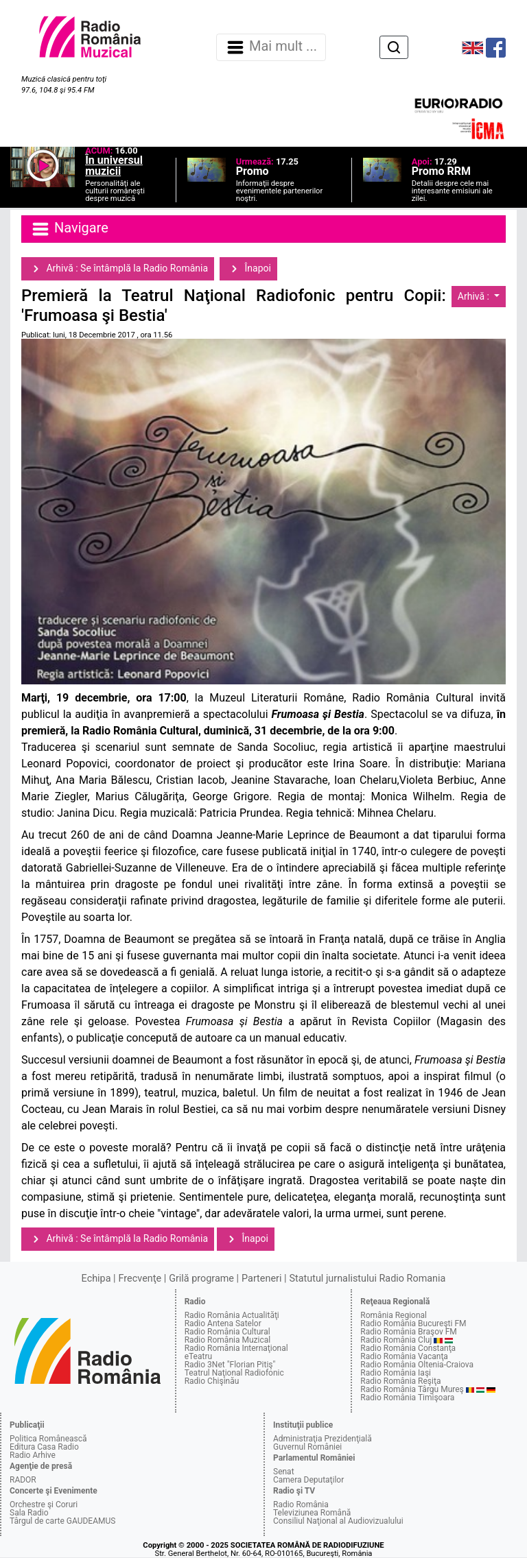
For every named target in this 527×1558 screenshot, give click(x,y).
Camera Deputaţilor (308, 1480)
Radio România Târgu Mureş (411, 1389)
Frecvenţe (140, 1278)
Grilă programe (201, 1278)
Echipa (96, 1278)
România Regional (393, 1315)
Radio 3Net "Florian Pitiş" (230, 1364)
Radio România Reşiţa (400, 1381)
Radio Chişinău (212, 1381)
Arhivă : (475, 296)
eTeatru (198, 1356)
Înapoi (248, 269)
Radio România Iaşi (395, 1373)
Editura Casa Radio (44, 1447)
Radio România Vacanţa (404, 1356)
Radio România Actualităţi (232, 1315)
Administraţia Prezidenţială (322, 1438)
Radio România (301, 1504)
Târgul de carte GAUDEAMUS (62, 1521)
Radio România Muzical (227, 1340)
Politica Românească (48, 1438)
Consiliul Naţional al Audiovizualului (338, 1521)
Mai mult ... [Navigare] (271, 47)
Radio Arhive (33, 1455)
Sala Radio (29, 1513)
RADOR (23, 1480)
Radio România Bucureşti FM (413, 1323)
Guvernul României (307, 1447)
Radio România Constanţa (408, 1348)
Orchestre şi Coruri (44, 1504)
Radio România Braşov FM (408, 1332)
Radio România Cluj (396, 1340)
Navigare (69, 229)
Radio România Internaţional (236, 1348)
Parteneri (261, 1278)
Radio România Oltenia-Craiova (416, 1364)
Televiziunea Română (312, 1513)
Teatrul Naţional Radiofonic (234, 1373)
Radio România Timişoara (407, 1397)
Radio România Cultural (227, 1332)
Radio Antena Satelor (223, 1323)
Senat (283, 1471)
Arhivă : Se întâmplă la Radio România (117, 269)
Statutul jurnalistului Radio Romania (367, 1278)
